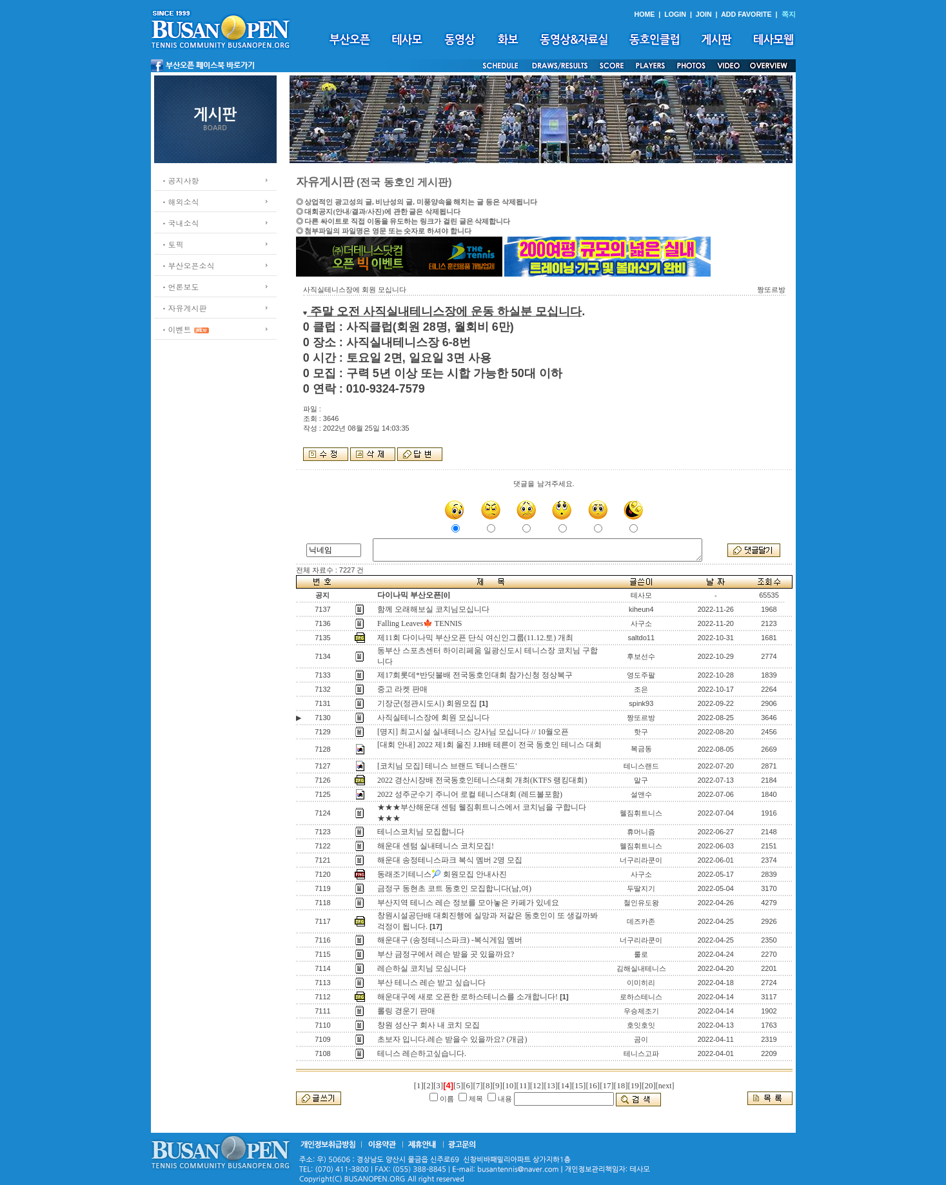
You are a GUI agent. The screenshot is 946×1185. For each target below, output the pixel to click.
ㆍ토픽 (172, 244)
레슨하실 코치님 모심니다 (421, 968)
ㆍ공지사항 (180, 180)
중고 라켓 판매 (402, 689)
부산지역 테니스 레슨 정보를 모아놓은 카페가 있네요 (468, 902)
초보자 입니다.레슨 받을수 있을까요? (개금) (452, 1039)
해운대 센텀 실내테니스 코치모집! (435, 845)
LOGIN (675, 14)
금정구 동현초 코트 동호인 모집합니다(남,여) (454, 888)
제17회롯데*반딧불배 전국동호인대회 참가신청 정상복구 (475, 675)
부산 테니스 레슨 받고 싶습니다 (431, 982)
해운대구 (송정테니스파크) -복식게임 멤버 (449, 940)
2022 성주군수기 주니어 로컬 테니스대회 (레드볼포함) (469, 794)
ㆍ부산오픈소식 (188, 265)
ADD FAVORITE (746, 14)
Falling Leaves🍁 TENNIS (419, 623)
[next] (665, 1085)
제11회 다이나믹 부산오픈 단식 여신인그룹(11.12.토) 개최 (475, 637)
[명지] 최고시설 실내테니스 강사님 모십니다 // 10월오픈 (473, 731)
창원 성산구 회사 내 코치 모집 (428, 1025)
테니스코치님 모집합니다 (420, 831)
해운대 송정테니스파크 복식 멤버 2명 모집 (449, 860)
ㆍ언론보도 (180, 286)
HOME (644, 14)
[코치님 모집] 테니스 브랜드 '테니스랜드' (447, 765)
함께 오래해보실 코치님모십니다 (433, 609)
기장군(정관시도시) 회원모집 (427, 703)
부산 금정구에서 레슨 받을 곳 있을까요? (445, 954)
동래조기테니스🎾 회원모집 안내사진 (442, 874)
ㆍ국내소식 (180, 222)
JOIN (704, 14)
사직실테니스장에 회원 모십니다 (433, 717)
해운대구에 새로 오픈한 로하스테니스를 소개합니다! (467, 996)
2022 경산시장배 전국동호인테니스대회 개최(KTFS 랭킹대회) (482, 780)
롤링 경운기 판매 (406, 1010)
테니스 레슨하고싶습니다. (421, 1053)
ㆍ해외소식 (180, 201)
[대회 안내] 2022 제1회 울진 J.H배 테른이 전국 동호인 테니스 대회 (489, 744)
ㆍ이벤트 (176, 329)
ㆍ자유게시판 (184, 307)
